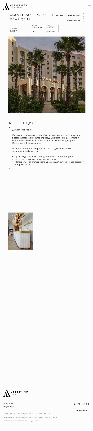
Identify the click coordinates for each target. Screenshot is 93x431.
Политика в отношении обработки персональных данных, (30, 417)
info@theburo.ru (9, 407)
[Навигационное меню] (89, 6)
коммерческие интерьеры (68, 15)
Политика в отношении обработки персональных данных (26, 413)
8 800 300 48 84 (10, 404)
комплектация (73, 20)
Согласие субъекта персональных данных (20, 421)
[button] (81, 410)
